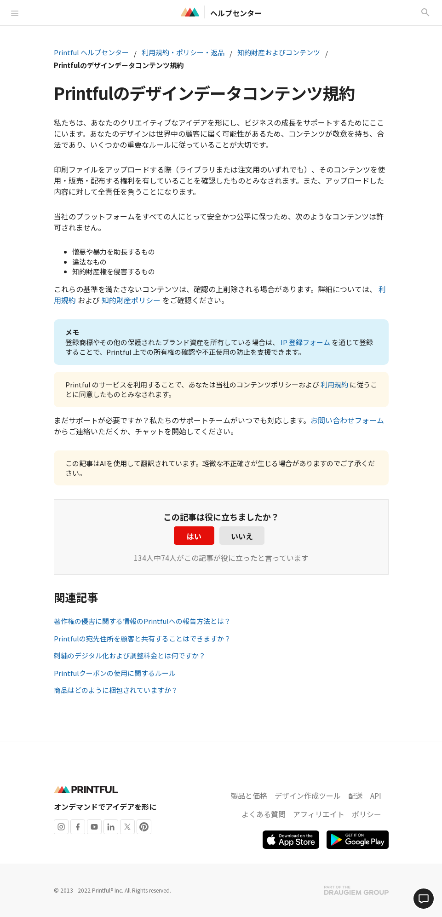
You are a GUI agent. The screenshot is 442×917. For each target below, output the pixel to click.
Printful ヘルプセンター (91, 52)
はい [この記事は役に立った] (194, 536)
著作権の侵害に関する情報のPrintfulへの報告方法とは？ (142, 621)
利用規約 (334, 384)
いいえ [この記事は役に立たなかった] (242, 536)
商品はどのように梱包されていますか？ (116, 690)
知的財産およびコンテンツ (278, 52)
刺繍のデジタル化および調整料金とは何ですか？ (130, 655)
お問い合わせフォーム (347, 420)
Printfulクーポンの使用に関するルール (115, 673)
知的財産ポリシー (131, 300)
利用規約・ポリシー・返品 (183, 52)
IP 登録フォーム (305, 342)
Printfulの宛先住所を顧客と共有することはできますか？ (142, 638)
